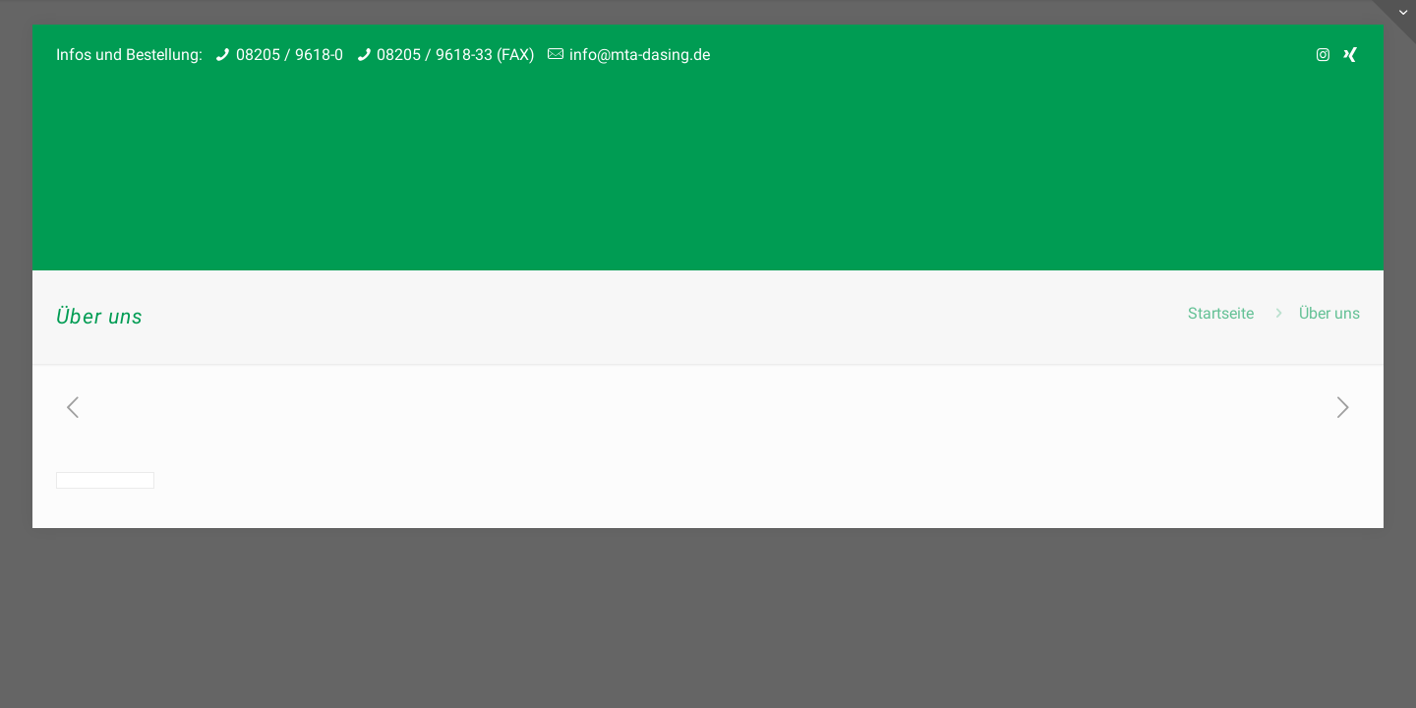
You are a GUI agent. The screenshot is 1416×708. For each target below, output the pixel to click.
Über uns (1329, 313)
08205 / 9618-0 (289, 54)
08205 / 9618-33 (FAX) (456, 54)
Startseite (1221, 313)
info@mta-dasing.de (639, 54)
